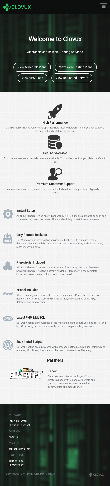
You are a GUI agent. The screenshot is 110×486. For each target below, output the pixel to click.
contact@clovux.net (19, 448)
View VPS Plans (32, 78)
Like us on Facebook (19, 425)
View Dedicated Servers (72, 78)
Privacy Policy (16, 465)
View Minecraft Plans (32, 67)
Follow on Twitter (18, 421)
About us (13, 437)
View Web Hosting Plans (76, 67)
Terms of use (16, 460)
